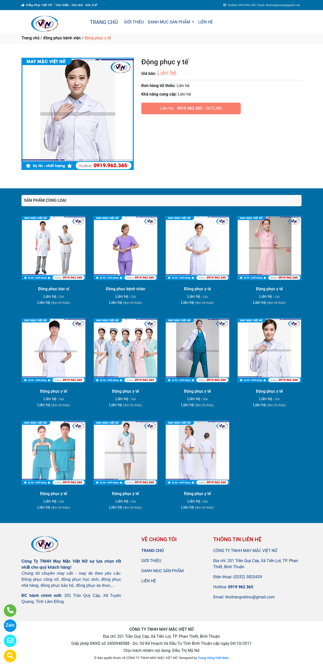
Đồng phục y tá (197, 288)
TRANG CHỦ (104, 22)
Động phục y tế (269, 288)
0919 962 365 (240, 587)
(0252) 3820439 (247, 576)
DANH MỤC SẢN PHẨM (169, 22)
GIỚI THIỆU (134, 22)
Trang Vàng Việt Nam (213, 658)
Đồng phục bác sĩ (53, 288)
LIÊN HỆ (205, 22)
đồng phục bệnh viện (62, 38)
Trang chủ (30, 38)
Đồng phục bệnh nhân (125, 288)
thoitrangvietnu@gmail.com (250, 597)
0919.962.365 (189, 108)
